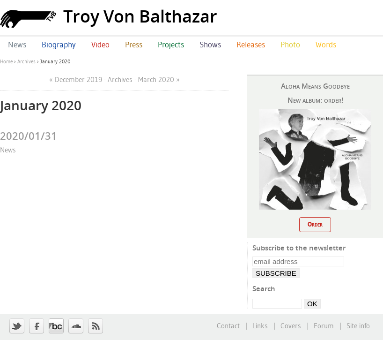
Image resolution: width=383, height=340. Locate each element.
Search (263, 288)
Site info (358, 325)
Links (260, 325)
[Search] (277, 304)
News (8, 149)
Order (315, 224)
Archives (26, 61)
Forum (324, 325)
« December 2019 (75, 79)
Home (6, 61)
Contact (228, 325)
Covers (290, 325)
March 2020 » (159, 79)
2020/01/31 (28, 135)
